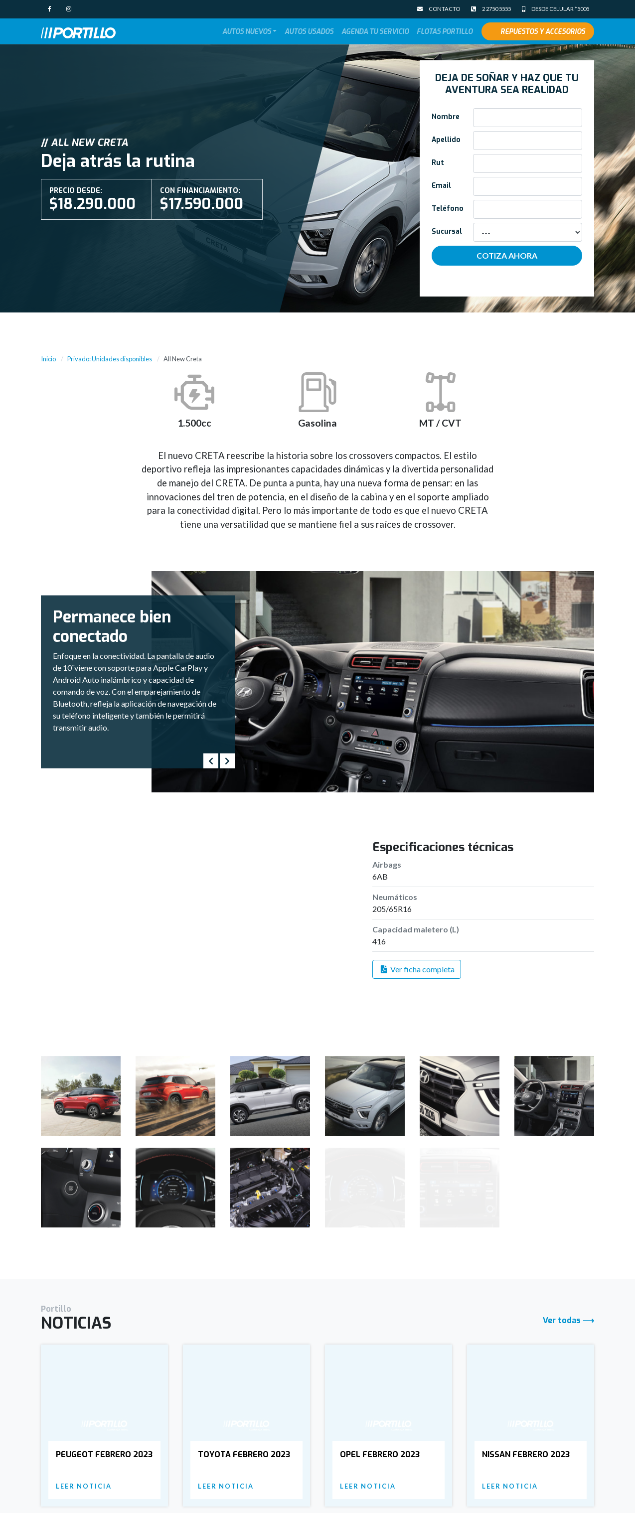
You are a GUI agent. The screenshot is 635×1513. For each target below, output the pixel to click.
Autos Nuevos (246, 31)
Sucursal (447, 231)
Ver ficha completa (417, 969)
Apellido (446, 139)
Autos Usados (309, 31)
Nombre (446, 116)
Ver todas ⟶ (568, 1252)
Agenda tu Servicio (375, 31)
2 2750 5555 (491, 8)
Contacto (438, 8)
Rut (438, 162)
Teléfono (448, 208)
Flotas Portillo (445, 31)
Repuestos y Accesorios (542, 31)
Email (441, 185)
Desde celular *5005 (555, 8)
